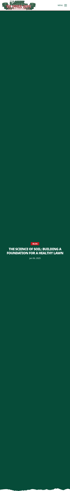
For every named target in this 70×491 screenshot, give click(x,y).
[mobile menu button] (65, 5)
